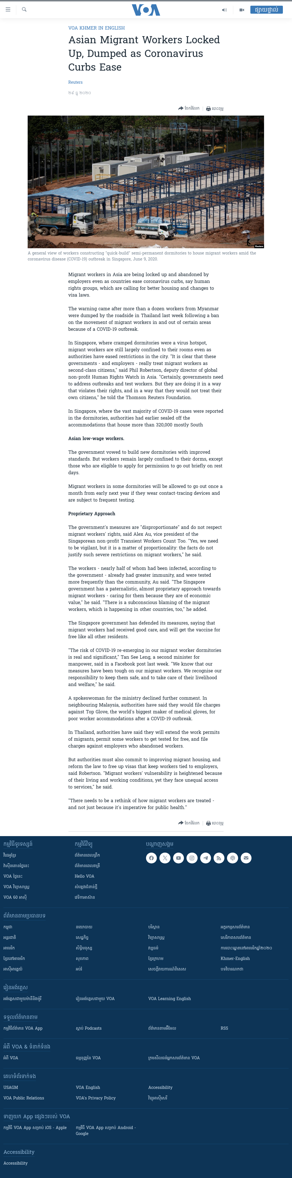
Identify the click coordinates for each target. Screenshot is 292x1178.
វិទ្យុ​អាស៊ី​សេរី (157, 1098)
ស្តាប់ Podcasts (89, 1029)
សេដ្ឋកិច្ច (82, 938)
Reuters (75, 83)
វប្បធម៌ (153, 948)
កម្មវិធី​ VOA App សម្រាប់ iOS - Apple (35, 1128)
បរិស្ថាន (154, 927)
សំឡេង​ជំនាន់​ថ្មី (86, 887)
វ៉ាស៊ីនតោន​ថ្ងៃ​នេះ (16, 866)
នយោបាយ (84, 927)
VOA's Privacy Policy (96, 1098)
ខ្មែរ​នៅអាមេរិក (14, 959)
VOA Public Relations (23, 1098)
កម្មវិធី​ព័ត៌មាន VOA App (22, 1029)
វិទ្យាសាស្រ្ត (156, 938)
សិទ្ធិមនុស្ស (84, 948)
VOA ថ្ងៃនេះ (13, 877)
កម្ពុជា (7, 927)
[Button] (189, 108)
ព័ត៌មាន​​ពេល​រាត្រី (87, 866)
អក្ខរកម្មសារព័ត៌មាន (235, 927)
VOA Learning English (169, 999)
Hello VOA (84, 877)
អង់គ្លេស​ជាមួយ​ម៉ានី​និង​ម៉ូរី (22, 999)
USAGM (10, 1088)
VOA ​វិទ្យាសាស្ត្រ (16, 887)
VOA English (88, 1088)
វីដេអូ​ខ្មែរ (9, 856)
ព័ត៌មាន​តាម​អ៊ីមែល (162, 1029)
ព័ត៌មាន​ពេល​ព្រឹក (87, 856)
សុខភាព (82, 959)
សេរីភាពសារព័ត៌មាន (236, 938)
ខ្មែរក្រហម (155, 959)
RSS (224, 1029)
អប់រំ (79, 969)
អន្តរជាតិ (9, 938)
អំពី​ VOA (10, 1058)
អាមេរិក (9, 948)
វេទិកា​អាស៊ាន (85, 898)
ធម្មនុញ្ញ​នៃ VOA (88, 1058)
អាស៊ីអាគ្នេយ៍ (13, 969)
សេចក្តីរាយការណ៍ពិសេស (167, 969)
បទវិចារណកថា (232, 969)
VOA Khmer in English (96, 28)
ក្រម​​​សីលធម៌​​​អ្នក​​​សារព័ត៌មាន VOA (174, 1058)
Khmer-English (235, 959)
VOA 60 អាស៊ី (15, 898)
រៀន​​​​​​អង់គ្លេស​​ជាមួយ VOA (95, 999)
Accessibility (160, 1088)
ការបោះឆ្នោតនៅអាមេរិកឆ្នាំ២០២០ (246, 948)
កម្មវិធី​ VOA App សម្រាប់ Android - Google (106, 1131)
